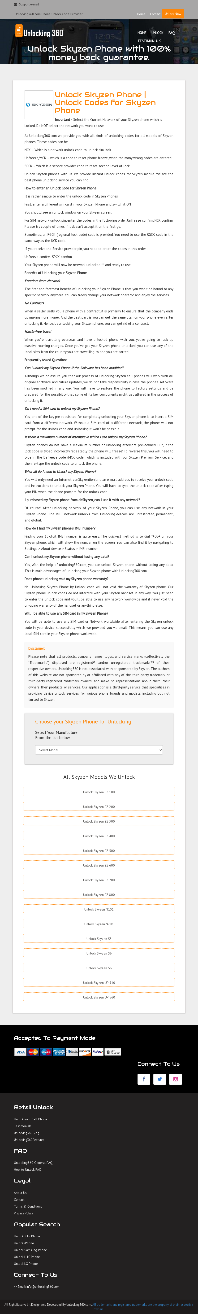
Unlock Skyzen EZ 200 (99, 807)
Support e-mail (26, 4)
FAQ (171, 33)
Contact (155, 14)
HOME (142, 33)
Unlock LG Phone (26, 1263)
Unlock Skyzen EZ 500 (99, 851)
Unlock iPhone (24, 1243)
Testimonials (22, 1126)
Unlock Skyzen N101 (99, 909)
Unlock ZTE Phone (27, 1236)
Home (141, 14)
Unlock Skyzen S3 (99, 939)
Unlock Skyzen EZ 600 (99, 865)
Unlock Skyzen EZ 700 (99, 880)
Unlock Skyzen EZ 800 (99, 895)
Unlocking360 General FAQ (33, 1163)
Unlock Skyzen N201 (99, 924)
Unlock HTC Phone (27, 1257)
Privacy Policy (23, 1213)
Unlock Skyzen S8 (99, 968)
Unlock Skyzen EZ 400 (99, 836)
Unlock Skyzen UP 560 (99, 997)
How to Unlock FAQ (27, 1169)
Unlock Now (173, 14)
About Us (20, 1193)
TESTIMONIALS (149, 41)
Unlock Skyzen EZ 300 (99, 821)
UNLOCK (157, 33)
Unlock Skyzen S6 (99, 953)
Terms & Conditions (28, 1206)
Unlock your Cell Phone (30, 1119)
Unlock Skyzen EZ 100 (99, 792)
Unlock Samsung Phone (30, 1250)
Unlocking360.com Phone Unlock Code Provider (49, 14)
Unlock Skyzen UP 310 (99, 983)
